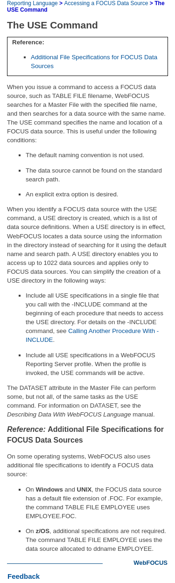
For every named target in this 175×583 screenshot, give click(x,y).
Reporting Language (32, 3)
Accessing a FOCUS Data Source (106, 3)
